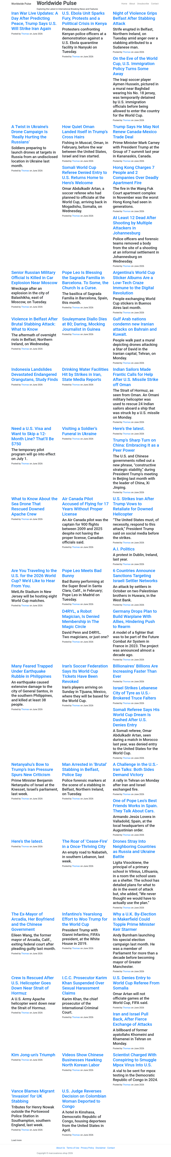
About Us (60, 1148)
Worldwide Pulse (21, 3)
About (132, 3)
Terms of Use (73, 1148)
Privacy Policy (87, 1148)
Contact (155, 3)
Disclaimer (101, 1148)
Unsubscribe (143, 3)
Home (124, 3)
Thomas (25, 34)
